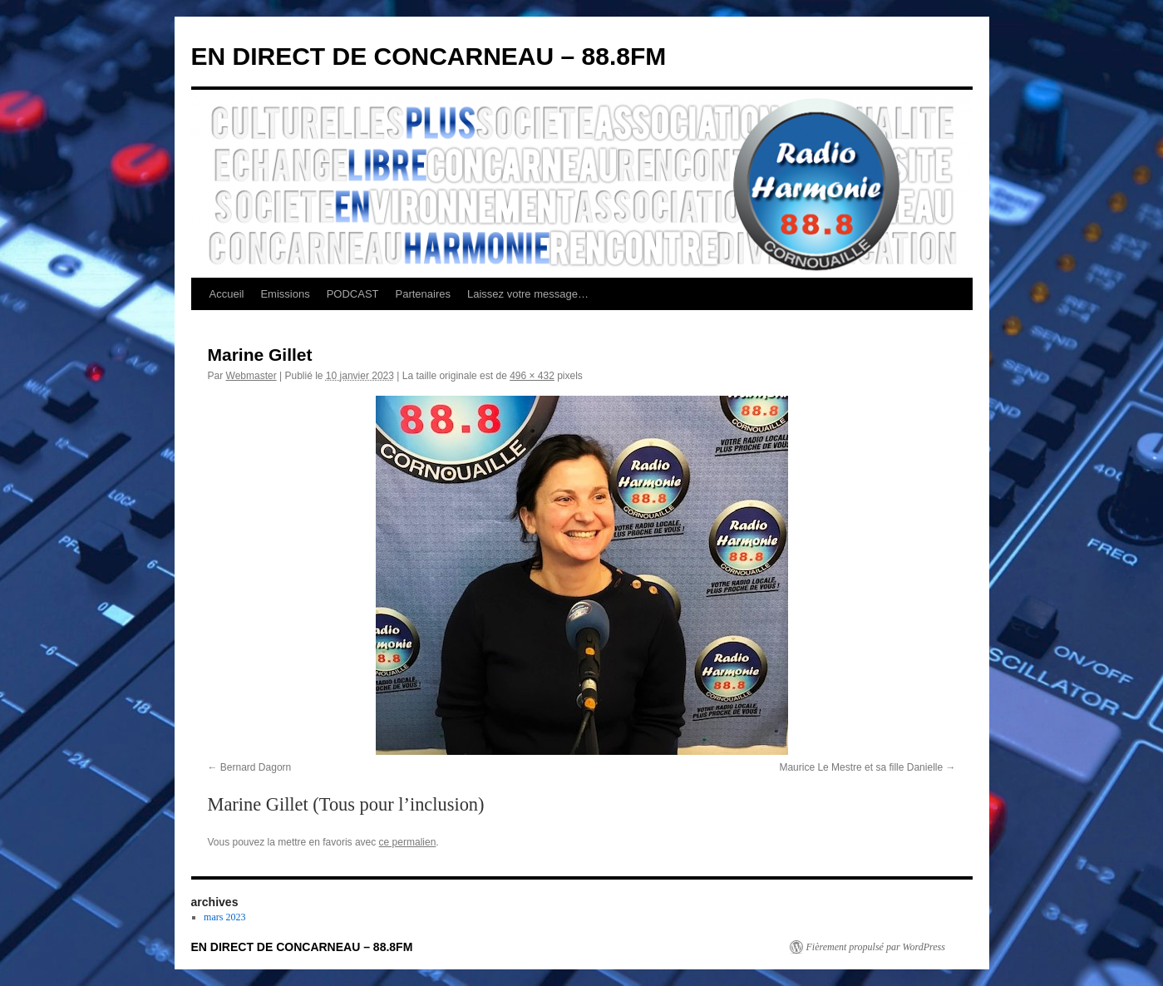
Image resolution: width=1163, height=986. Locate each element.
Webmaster (251, 376)
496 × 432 (532, 376)
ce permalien (407, 842)
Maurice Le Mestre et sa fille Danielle (861, 767)
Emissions (284, 294)
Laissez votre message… (528, 294)
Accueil (226, 294)
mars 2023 (224, 917)
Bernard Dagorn (255, 767)
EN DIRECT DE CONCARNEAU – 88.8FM (429, 56)
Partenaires (423, 294)
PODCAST (353, 294)
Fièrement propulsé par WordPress (875, 947)
